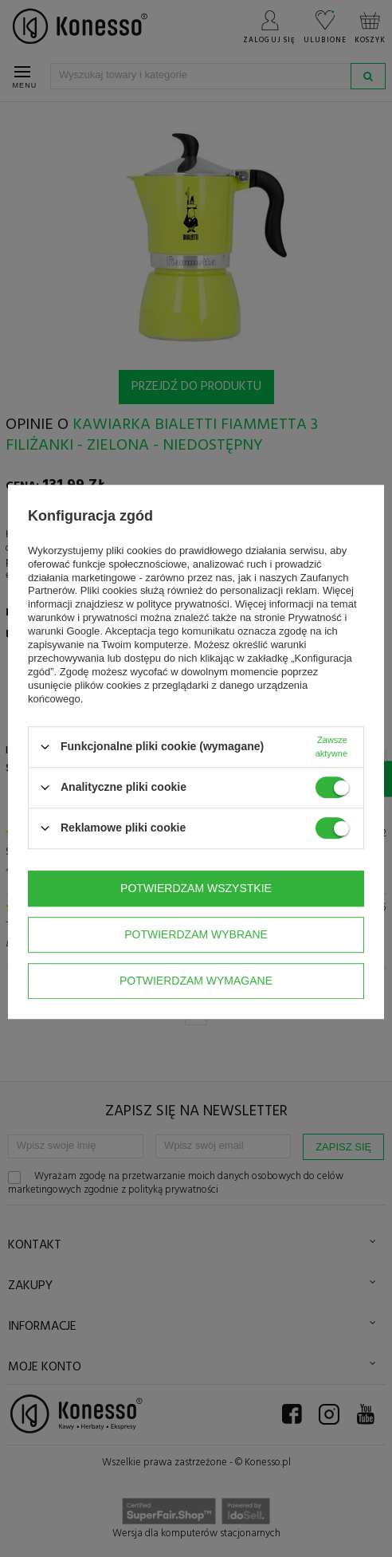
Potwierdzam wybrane (196, 934)
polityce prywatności (183, 605)
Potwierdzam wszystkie (196, 888)
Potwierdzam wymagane (196, 980)
